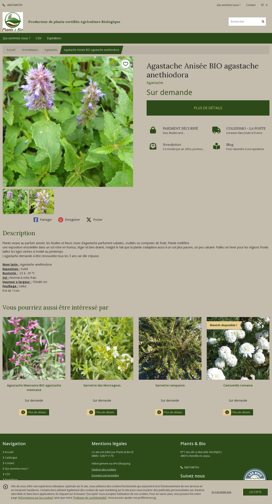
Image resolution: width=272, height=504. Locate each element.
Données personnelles (105, 475)
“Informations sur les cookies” (36, 498)
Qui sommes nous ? (15, 468)
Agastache (51, 50)
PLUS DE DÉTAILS (208, 108)
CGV (6, 474)
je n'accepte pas (221, 492)
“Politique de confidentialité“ (90, 498)
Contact (250, 5)
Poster (94, 219)
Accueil (11, 50)
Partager (43, 219)
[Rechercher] (263, 21)
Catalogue (10, 457)
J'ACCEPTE (255, 492)
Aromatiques (30, 50)
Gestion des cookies (104, 469)
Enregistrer (69, 219)
